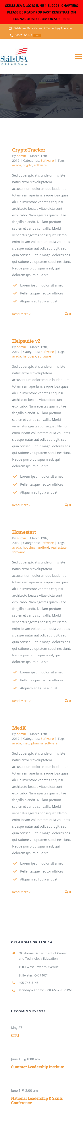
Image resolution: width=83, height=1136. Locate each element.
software (40, 165)
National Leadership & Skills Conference (37, 1100)
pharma (37, 743)
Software (47, 160)
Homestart (24, 532)
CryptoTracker (28, 149)
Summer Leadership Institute (37, 1066)
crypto (27, 165)
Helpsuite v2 (26, 341)
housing (29, 547)
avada (16, 165)
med (26, 743)
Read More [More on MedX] (20, 892)
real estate (59, 547)
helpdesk (29, 356)
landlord (43, 547)
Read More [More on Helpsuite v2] (20, 505)
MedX (19, 728)
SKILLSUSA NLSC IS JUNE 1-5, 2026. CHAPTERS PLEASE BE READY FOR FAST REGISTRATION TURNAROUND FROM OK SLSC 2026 (41, 12)
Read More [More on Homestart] (20, 701)
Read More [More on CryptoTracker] (20, 314)
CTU (15, 1035)
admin (21, 156)
